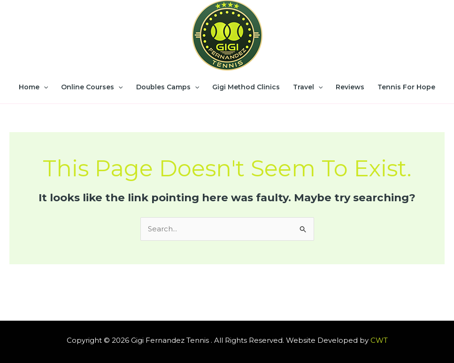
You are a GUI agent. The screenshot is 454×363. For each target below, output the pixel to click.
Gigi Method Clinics (246, 87)
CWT (379, 340)
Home (33, 87)
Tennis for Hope (406, 87)
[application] (43, 87)
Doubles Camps (167, 87)
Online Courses (92, 87)
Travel (308, 87)
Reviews (350, 87)
